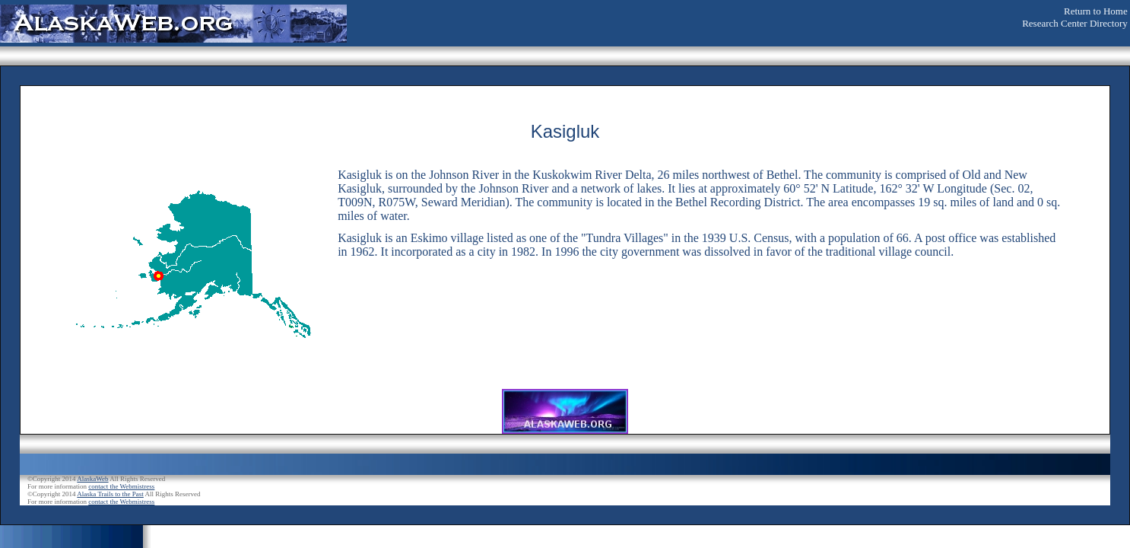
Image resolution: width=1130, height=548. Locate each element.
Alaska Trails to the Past (110, 494)
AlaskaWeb (92, 479)
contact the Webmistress (121, 486)
